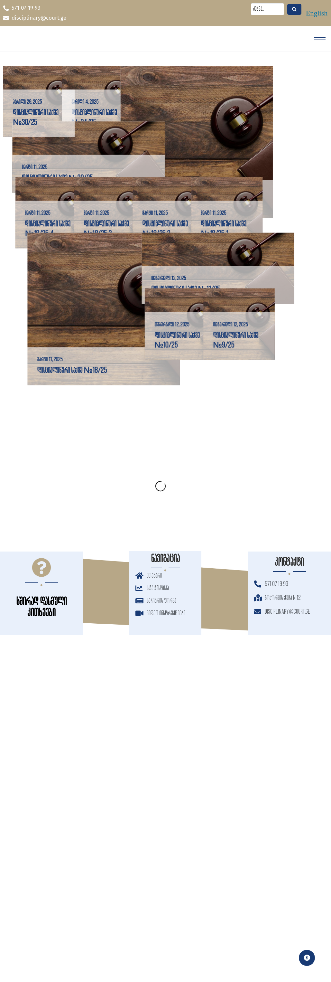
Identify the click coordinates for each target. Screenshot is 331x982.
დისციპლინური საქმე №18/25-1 (265, 295)
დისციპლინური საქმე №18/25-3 (112, 289)
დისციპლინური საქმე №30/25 (35, 117)
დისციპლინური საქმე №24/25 (124, 117)
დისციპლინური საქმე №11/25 (212, 382)
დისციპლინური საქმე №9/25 (271, 460)
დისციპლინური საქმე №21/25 (212, 210)
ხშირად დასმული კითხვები (41, 607)
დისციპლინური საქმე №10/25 (188, 460)
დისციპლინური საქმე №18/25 (47, 463)
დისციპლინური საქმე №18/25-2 (194, 289)
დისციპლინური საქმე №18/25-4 (47, 283)
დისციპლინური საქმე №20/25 (48, 211)
